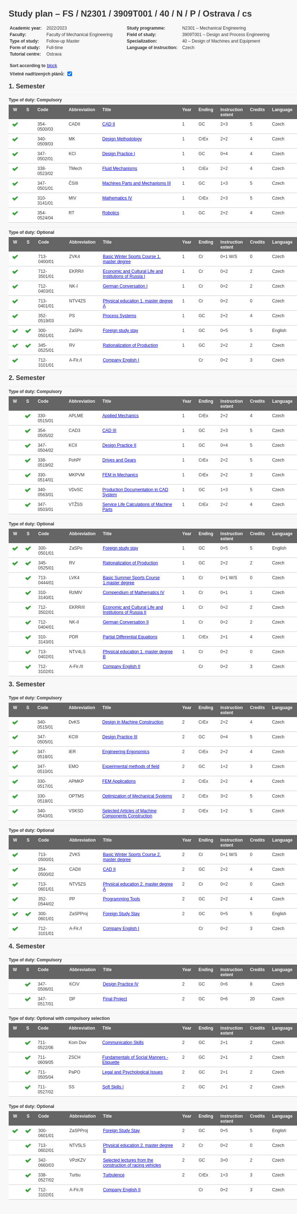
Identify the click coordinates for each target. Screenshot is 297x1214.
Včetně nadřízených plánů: (37, 74)
